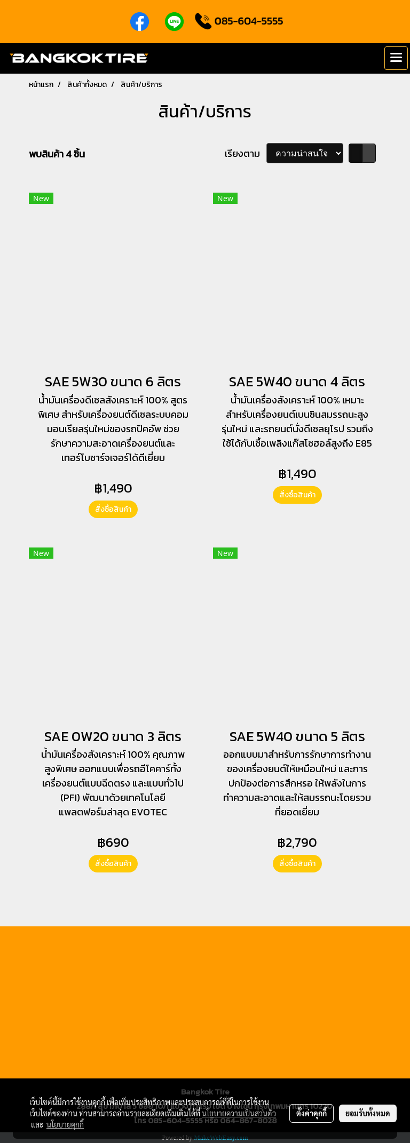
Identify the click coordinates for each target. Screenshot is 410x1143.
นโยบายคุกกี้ (65, 1124)
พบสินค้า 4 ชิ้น (57, 154)
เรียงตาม (245, 153)
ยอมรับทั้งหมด (367, 1113)
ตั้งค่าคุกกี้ (311, 1113)
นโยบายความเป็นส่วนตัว (239, 1113)
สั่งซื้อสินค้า (113, 509)
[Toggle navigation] (396, 58)
